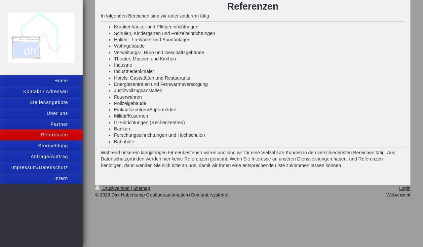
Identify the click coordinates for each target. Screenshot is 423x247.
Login (404, 188)
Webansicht (398, 194)
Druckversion (113, 188)
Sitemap (141, 188)
